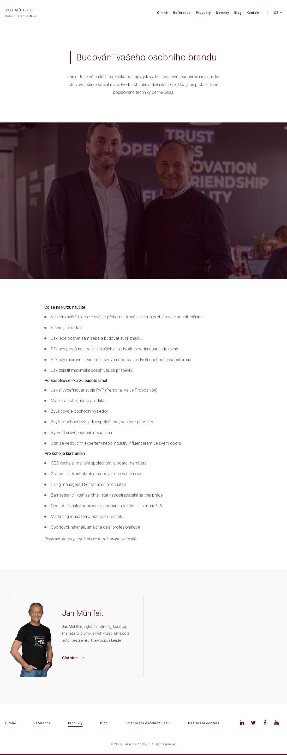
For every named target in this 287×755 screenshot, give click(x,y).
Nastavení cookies (203, 723)
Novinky (222, 13)
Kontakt (253, 13)
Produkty (203, 13)
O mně (162, 13)
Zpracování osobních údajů (148, 723)
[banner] (20, 13)
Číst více (73, 657)
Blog (238, 13)
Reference (182, 13)
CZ (276, 13)
